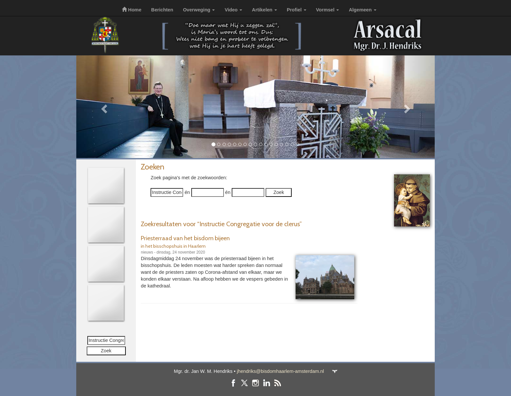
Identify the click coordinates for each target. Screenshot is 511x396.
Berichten (162, 9)
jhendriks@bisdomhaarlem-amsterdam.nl (280, 371)
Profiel (296, 9)
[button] (103, 106)
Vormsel (327, 9)
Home (131, 9)
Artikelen (264, 9)
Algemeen (362, 9)
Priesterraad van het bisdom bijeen (185, 238)
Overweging (199, 9)
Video (233, 9)
